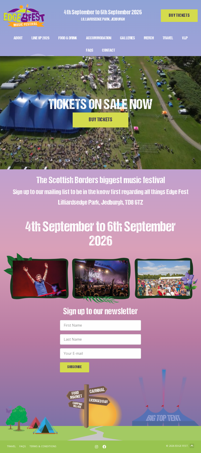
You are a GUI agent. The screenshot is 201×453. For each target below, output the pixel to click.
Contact (108, 50)
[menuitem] (18, 37)
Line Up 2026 (40, 38)
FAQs (89, 50)
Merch (149, 38)
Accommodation (98, 38)
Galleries (127, 38)
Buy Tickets (100, 120)
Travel (168, 38)
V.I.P (185, 38)
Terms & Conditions (42, 446)
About (18, 38)
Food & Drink (67, 38)
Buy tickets (179, 15)
